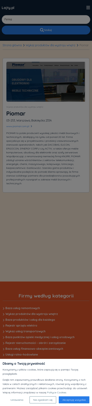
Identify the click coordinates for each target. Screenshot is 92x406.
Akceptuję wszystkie (74, 399)
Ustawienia (16, 399)
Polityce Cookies (56, 392)
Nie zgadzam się (42, 399)
